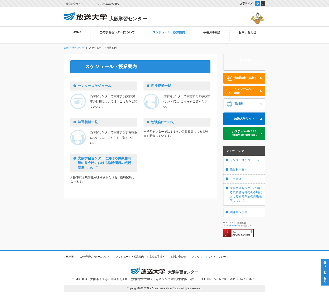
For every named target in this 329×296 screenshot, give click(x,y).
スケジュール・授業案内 (130, 256)
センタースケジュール (94, 86)
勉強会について (162, 122)
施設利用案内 (238, 169)
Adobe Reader (232, 225)
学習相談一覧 (88, 122)
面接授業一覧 (161, 86)
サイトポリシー (217, 256)
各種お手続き (157, 256)
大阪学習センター (74, 47)
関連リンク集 (238, 212)
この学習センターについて (95, 256)
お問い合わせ (178, 256)
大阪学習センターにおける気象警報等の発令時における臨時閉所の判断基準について (104, 162)
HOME (70, 256)
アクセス (236, 179)
